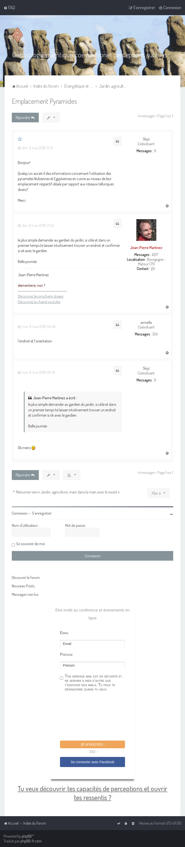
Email (64, 632)
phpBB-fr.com (31, 841)
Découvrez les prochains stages (40, 296)
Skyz (146, 139)
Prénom (66, 654)
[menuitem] (9, 7)
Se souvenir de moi (30, 543)
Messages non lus (25, 594)
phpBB (27, 836)
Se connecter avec (92, 762)
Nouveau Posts (23, 585)
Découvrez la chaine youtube (39, 301)
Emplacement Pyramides (44, 100)
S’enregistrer (42, 513)
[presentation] (96, 716)
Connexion (20, 513)
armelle (146, 322)
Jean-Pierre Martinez (146, 247)
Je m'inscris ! (92, 744)
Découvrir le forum (26, 577)
